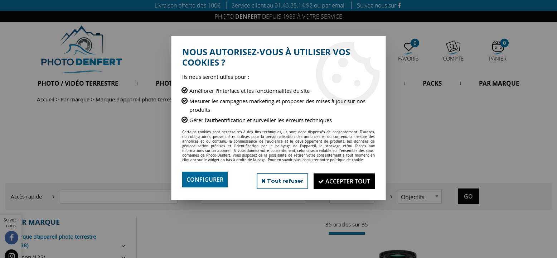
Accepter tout (343, 179)
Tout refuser (278, 179)
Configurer (205, 179)
